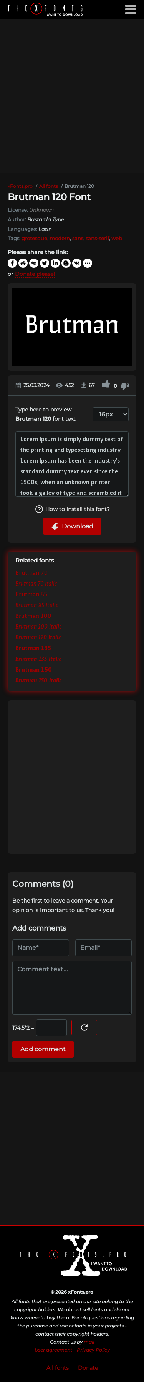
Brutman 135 (33, 649)
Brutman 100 (33, 616)
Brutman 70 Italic (36, 584)
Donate (88, 1367)
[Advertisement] (72, 96)
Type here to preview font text (45, 414)
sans (77, 238)
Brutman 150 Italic (38, 681)
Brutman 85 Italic (36, 606)
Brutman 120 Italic (38, 638)
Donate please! (35, 273)
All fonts (57, 1367)
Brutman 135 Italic (38, 659)
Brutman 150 (33, 670)
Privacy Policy (93, 1350)
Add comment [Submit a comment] (43, 1049)
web (116, 238)
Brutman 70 (31, 573)
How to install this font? (72, 509)
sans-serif (97, 238)
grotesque (34, 238)
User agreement (53, 1350)
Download (72, 526)
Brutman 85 (31, 595)
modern (60, 238)
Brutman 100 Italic (38, 627)
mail (89, 1342)
